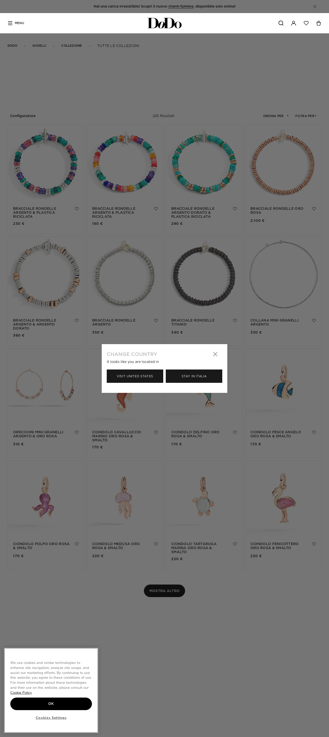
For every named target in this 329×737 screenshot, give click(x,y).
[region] (51, 690)
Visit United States (135, 376)
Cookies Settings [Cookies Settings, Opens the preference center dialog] (51, 718)
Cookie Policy (21, 692)
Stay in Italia (194, 376)
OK (51, 704)
